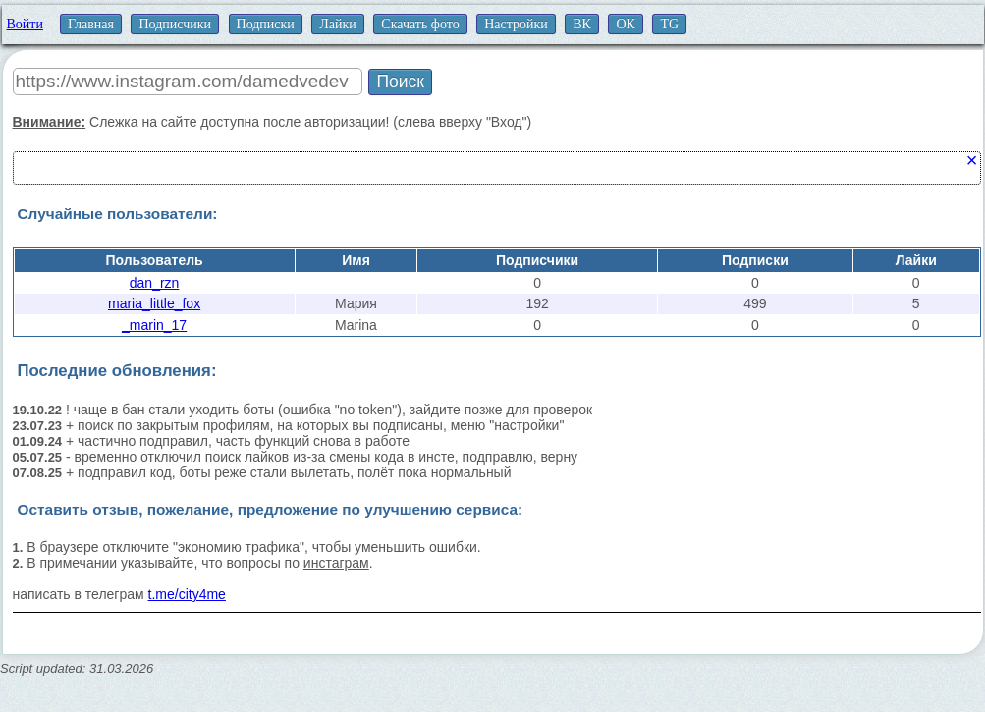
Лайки (337, 24)
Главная (91, 24)
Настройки (516, 24)
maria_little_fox (154, 303)
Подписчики (174, 24)
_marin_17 (154, 325)
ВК (582, 24)
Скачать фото (420, 24)
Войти (25, 24)
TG (669, 24)
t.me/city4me (187, 594)
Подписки (266, 24)
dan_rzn (155, 283)
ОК (625, 24)
